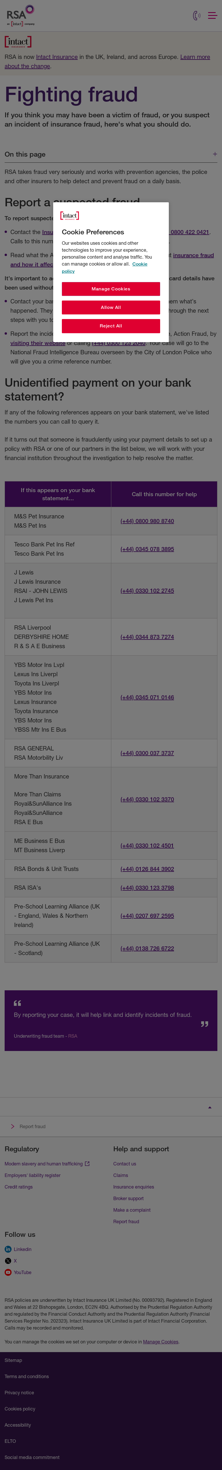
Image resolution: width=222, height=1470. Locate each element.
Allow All (111, 307)
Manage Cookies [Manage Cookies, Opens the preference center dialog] (111, 289)
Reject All (111, 326)
